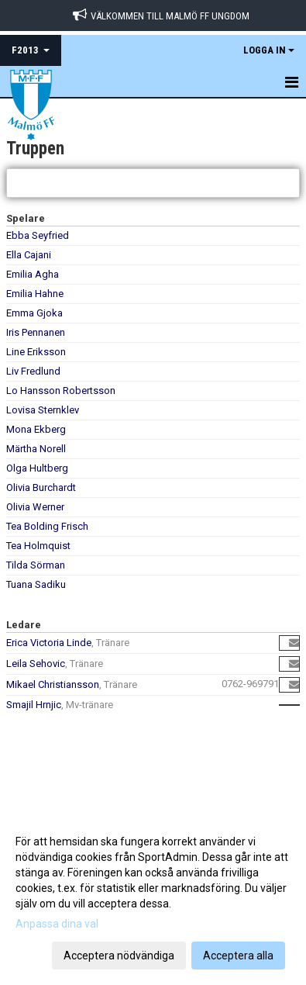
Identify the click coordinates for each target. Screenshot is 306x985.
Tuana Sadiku (36, 584)
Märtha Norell (36, 448)
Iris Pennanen (35, 332)
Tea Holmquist (38, 545)
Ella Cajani (28, 255)
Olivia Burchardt (41, 487)
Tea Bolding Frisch (47, 526)
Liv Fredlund (33, 371)
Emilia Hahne (35, 293)
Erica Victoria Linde (48, 642)
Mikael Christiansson (52, 684)
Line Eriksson (36, 352)
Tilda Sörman (35, 565)
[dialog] (153, 897)
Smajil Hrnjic (33, 704)
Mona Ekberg (36, 429)
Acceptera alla (238, 955)
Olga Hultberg (37, 468)
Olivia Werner (35, 507)
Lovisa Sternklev (42, 410)
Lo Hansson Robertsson (60, 390)
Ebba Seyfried (37, 235)
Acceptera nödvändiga (119, 955)
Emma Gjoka (34, 313)
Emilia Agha (32, 274)
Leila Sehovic (35, 663)
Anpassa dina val (56, 924)
